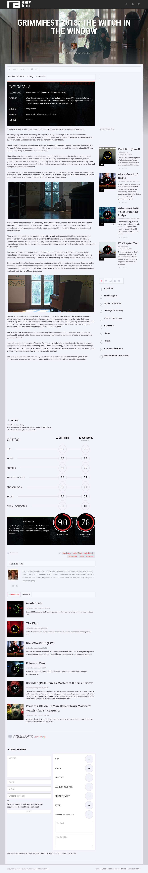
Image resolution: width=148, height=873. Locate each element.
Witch (82, 556)
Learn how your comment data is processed (58, 853)
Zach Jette (89, 556)
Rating (29, 77)
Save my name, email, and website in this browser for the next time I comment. (25, 805)
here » (138, 869)
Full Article (20, 77)
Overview (11, 77)
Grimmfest (14, 553)
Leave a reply (40, 737)
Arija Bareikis (88, 553)
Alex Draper (67, 553)
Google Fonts (107, 869)
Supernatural (72, 556)
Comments (40, 77)
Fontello (123, 869)
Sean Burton (67, 53)
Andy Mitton (78, 553)
